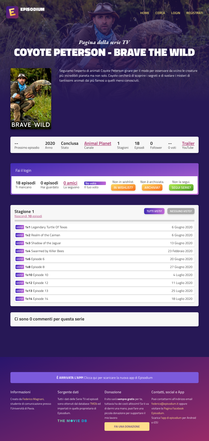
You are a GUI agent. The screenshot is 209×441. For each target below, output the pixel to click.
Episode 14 (36, 298)
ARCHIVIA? (152, 187)
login (27, 170)
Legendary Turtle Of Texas (46, 227)
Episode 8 (34, 266)
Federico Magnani (33, 399)
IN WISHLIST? (123, 187)
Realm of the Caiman (42, 235)
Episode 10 (36, 274)
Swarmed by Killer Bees (44, 250)
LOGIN (175, 12)
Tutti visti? (154, 211)
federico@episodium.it (164, 403)
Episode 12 (36, 282)
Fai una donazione (127, 426)
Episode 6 (34, 258)
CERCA (160, 12)
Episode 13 (36, 290)
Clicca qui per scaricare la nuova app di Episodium (104, 377)
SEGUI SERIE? (181, 187)
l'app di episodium (171, 418)
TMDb (93, 403)
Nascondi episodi (28, 216)
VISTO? (19, 227)
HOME (144, 12)
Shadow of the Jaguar (43, 242)
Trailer (188, 143)
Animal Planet (97, 143)
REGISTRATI (194, 12)
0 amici (70, 182)
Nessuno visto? (181, 211)
